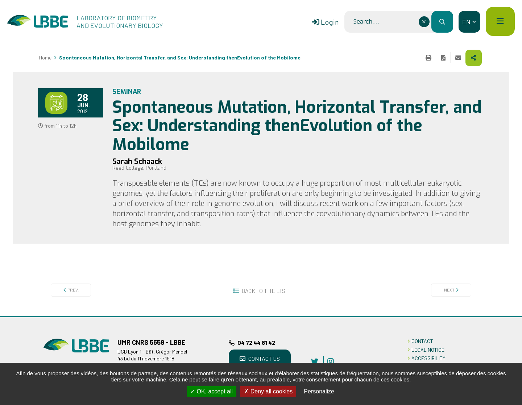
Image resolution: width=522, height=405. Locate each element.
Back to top (506, 316)
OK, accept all (211, 391)
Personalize (319, 391)
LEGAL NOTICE (427, 350)
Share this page (473, 58)
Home (45, 57)
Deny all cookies (268, 391)
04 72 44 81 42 (256, 342)
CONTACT (422, 341)
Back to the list (265, 290)
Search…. (366, 21)
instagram (330, 361)
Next (449, 289)
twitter (314, 361)
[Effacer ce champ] (424, 21)
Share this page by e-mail (458, 57)
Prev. (73, 289)
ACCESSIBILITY (428, 358)
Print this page (428, 57)
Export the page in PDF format (443, 57)
